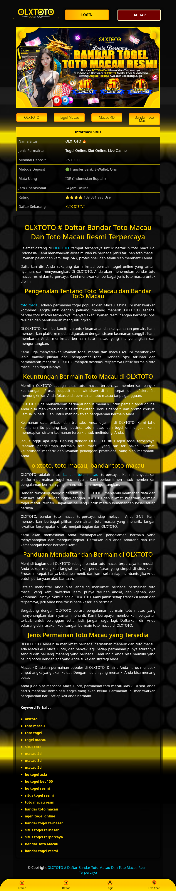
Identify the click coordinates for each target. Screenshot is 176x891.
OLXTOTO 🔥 (75, 141)
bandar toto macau (80, 474)
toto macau (30, 305)
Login (110, 885)
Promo (22, 885)
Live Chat (153, 885)
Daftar (66, 885)
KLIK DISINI (75, 206)
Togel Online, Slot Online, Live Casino (96, 150)
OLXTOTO (61, 248)
